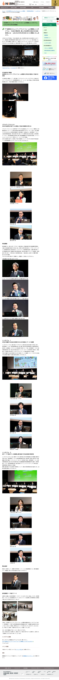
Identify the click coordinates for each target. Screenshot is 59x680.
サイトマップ (17, 668)
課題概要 (46, 35)
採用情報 (44, 7)
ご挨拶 (45, 30)
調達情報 (54, 7)
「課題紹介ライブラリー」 (28, 655)
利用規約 (26, 668)
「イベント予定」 (19, 649)
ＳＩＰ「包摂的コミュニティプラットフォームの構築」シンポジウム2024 (18, 641)
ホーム (45, 27)
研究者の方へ (29, 674)
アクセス (22, 674)
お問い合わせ (8, 668)
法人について (5, 7)
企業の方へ (36, 674)
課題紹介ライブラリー (49, 17)
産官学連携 (24, 7)
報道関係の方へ (50, 674)
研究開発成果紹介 (48, 40)
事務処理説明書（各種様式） (49, 50)
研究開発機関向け (48, 45)
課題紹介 (46, 32)
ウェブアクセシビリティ (49, 668)
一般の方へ (43, 674)
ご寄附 (55, 5)
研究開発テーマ (47, 37)
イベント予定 (49, 21)
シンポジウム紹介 (47, 42)
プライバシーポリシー (35, 668)
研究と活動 (14, 7)
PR (34, 7)
